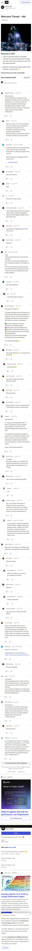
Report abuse (21, 771)
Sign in (10, 768)
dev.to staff (8, 6)
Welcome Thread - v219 (16, 866)
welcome (5, 20)
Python (7, 655)
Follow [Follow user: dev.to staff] (16, 833)
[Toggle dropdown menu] (29, 92)
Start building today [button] (16, 818)
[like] (6, 116)
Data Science (13, 655)
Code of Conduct (11, 771)
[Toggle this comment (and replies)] (2, 96)
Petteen (26, 229)
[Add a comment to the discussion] (17, 84)
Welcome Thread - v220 (16, 859)
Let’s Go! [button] (5, 948)
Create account (25, 2)
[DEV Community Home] (7, 2)
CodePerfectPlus (13, 162)
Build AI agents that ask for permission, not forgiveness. (15, 813)
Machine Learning (24, 655)
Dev (13, 159)
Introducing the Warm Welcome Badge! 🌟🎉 (16, 853)
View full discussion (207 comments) (16, 763)
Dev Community (12, 649)
